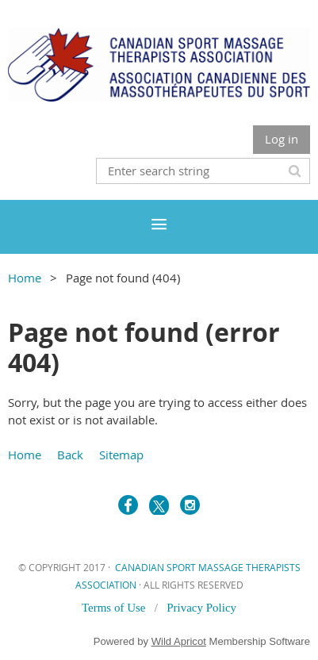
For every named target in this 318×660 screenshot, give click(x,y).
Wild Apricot (178, 641)
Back (70, 454)
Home (24, 278)
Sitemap (121, 454)
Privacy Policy (201, 607)
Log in (281, 139)
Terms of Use (115, 607)
